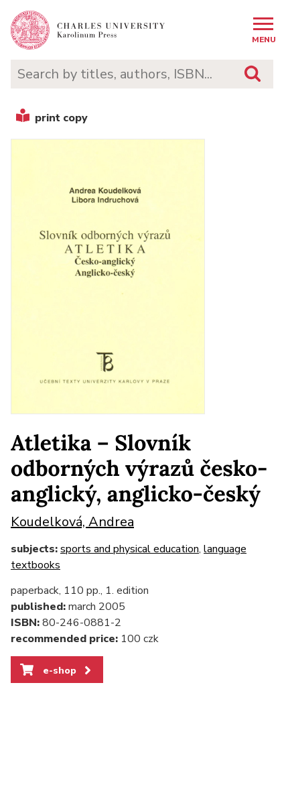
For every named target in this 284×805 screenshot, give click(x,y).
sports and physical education (129, 549)
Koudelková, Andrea (72, 522)
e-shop (56, 670)
